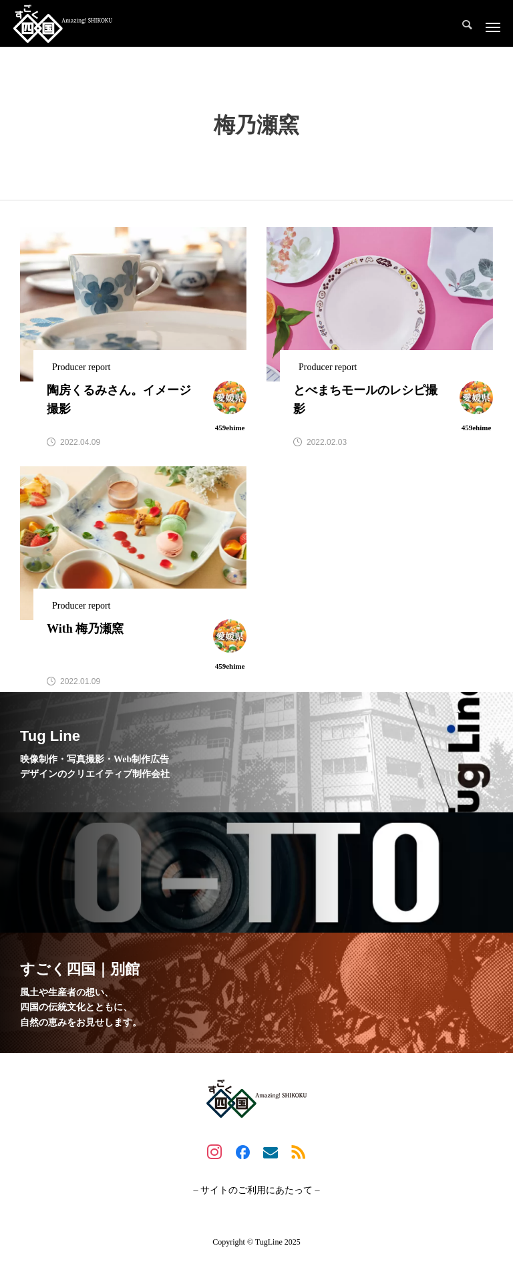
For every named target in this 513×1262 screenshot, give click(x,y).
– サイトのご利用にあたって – (257, 1190)
